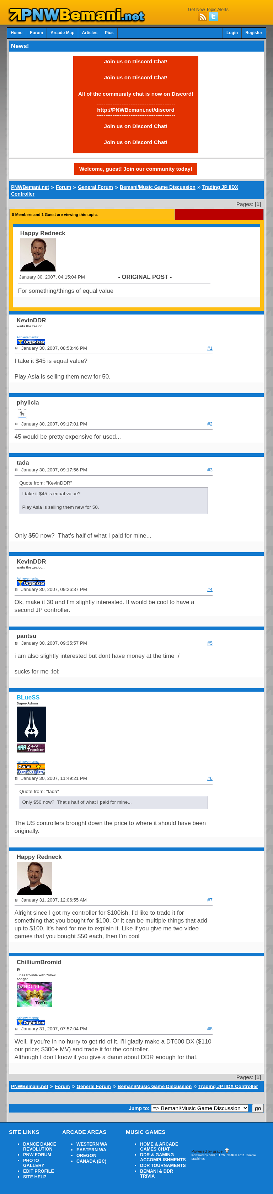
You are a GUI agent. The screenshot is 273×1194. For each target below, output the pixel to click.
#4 (210, 589)
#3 (210, 469)
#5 (210, 643)
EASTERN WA (91, 1149)
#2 (210, 424)
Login (232, 32)
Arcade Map (62, 32)
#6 (210, 778)
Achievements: (28, 337)
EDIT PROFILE (38, 1171)
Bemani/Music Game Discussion (158, 187)
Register (253, 32)
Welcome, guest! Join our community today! (135, 169)
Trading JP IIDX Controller (228, 1086)
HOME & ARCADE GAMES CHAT (159, 1147)
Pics (109, 32)
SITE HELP (34, 1176)
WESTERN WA (91, 1144)
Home (16, 32)
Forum (36, 32)
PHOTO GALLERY (33, 1163)
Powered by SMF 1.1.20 (208, 1155)
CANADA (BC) (91, 1161)
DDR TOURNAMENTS (163, 1165)
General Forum (95, 187)
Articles (89, 32)
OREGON (86, 1155)
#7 (210, 900)
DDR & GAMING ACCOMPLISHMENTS (163, 1157)
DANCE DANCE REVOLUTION (39, 1147)
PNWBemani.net (30, 187)
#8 (210, 1028)
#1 (210, 348)
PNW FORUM (37, 1154)
